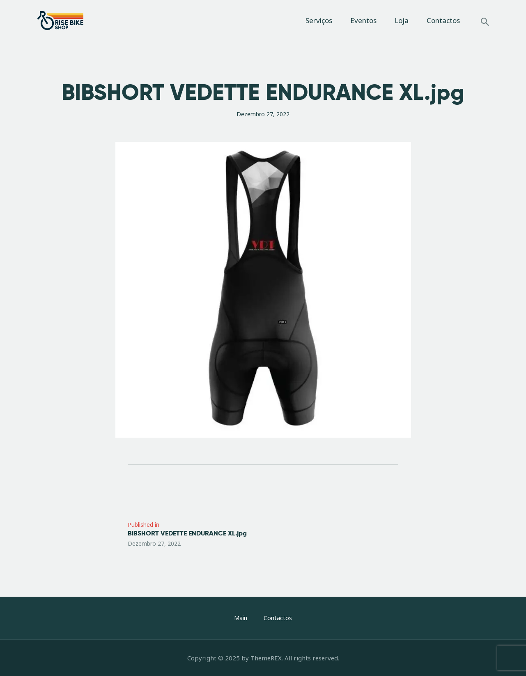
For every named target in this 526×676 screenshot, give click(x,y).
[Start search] (485, 22)
